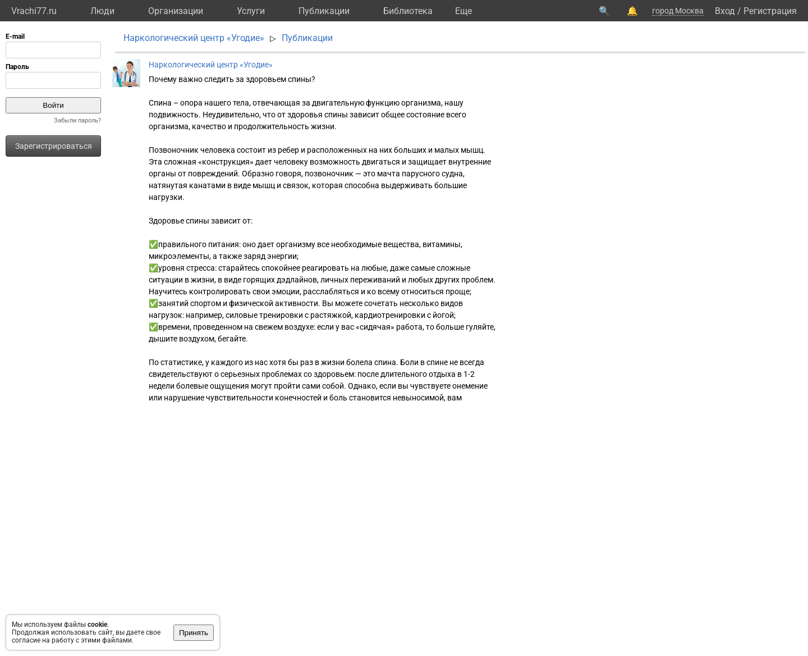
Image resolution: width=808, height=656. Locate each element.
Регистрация (770, 11)
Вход (725, 11)
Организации (175, 11)
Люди (102, 11)
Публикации (324, 11)
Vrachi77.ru (34, 11)
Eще (463, 11)
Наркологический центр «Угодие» (193, 38)
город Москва (678, 10)
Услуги (251, 11)
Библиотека (408, 11)
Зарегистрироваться (53, 146)
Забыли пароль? (77, 120)
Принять (193, 632)
